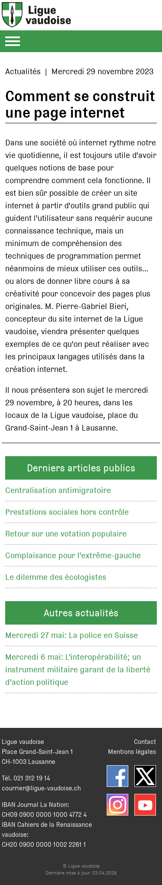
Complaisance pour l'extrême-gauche (73, 555)
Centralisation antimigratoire (58, 490)
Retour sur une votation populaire (66, 533)
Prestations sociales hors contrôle (67, 512)
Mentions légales (132, 752)
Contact (145, 742)
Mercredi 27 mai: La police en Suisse (71, 635)
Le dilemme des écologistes (55, 577)
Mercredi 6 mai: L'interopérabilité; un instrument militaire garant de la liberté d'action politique (77, 669)
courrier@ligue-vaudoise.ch (41, 788)
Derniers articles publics (81, 468)
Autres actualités (81, 612)
